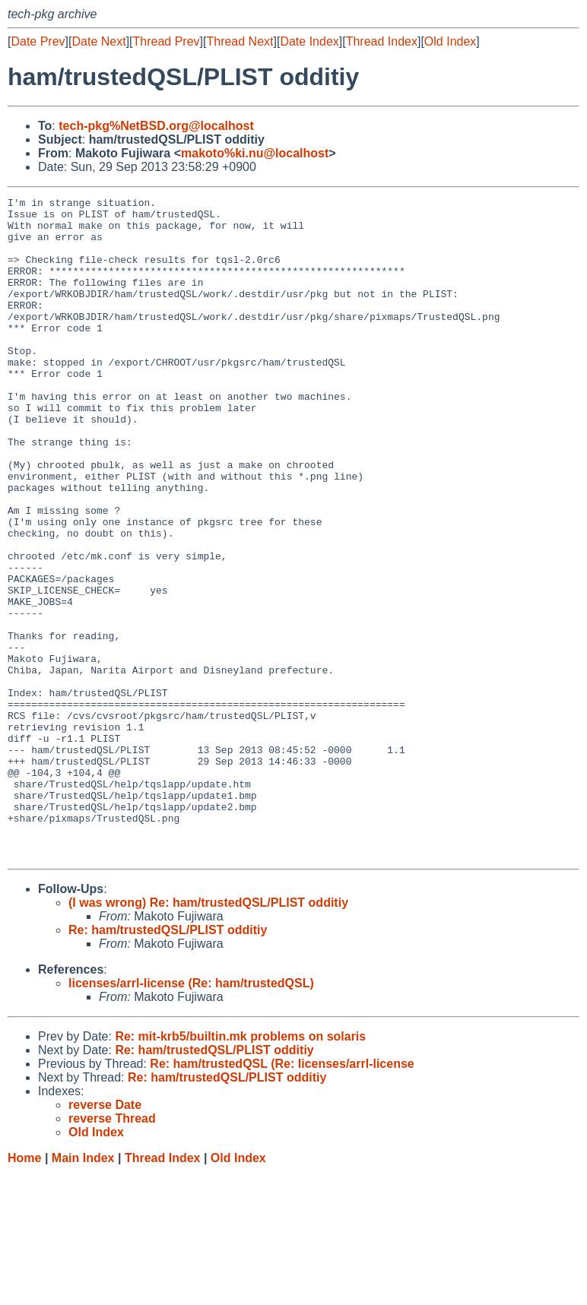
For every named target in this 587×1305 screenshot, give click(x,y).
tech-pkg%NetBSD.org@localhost (156, 125)
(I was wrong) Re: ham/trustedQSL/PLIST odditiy (208, 1034)
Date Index (309, 41)
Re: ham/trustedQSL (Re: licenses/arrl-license (282, 1195)
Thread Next (239, 41)
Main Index (83, 1290)
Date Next (98, 41)
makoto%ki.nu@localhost (254, 153)
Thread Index (381, 41)
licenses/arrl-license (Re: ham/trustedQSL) (191, 1115)
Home (24, 1290)
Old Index (450, 41)
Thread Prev (166, 41)
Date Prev (38, 41)
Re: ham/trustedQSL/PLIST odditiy (167, 1062)
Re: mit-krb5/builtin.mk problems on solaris (240, 1168)
